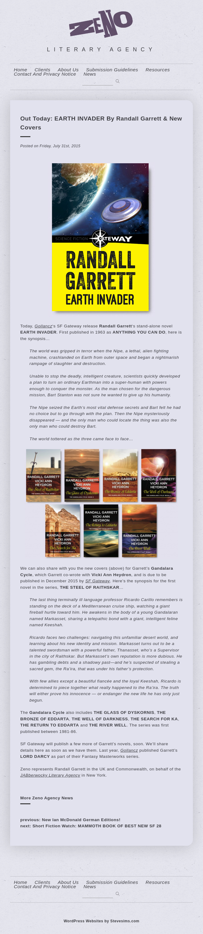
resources (158, 70)
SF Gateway (97, 581)
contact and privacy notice (45, 74)
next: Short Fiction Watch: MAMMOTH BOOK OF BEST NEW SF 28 (91, 826)
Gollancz (43, 326)
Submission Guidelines (112, 70)
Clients (42, 70)
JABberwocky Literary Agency (50, 775)
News (90, 74)
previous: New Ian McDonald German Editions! (70, 819)
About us (68, 70)
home (20, 70)
